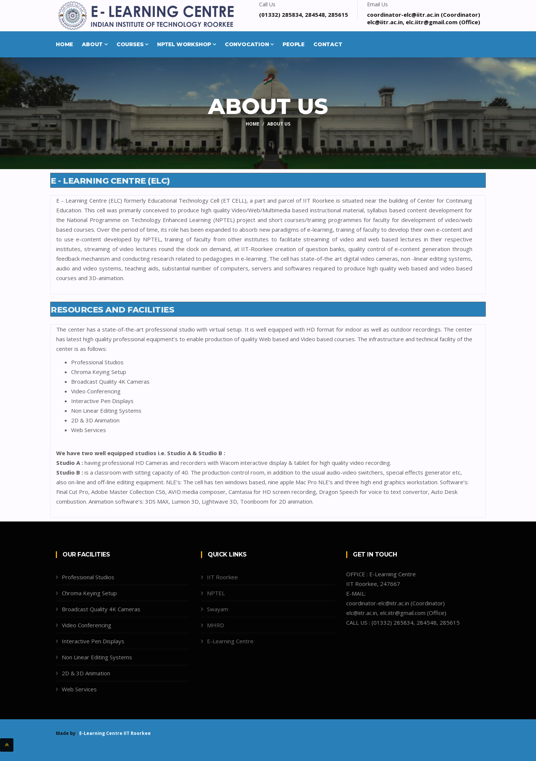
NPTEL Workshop (186, 44)
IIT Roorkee (222, 577)
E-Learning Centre (230, 641)
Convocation (249, 44)
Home (64, 44)
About (95, 44)
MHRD (215, 625)
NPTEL (216, 593)
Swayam (217, 609)
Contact (327, 44)
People (293, 44)
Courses (132, 44)
